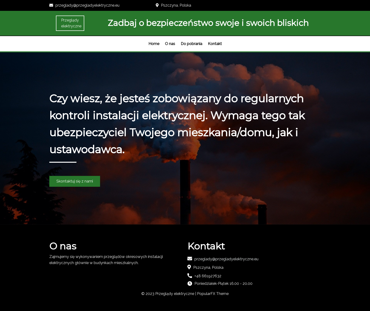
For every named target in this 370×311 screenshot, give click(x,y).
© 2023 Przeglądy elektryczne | (169, 293)
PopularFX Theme (213, 293)
